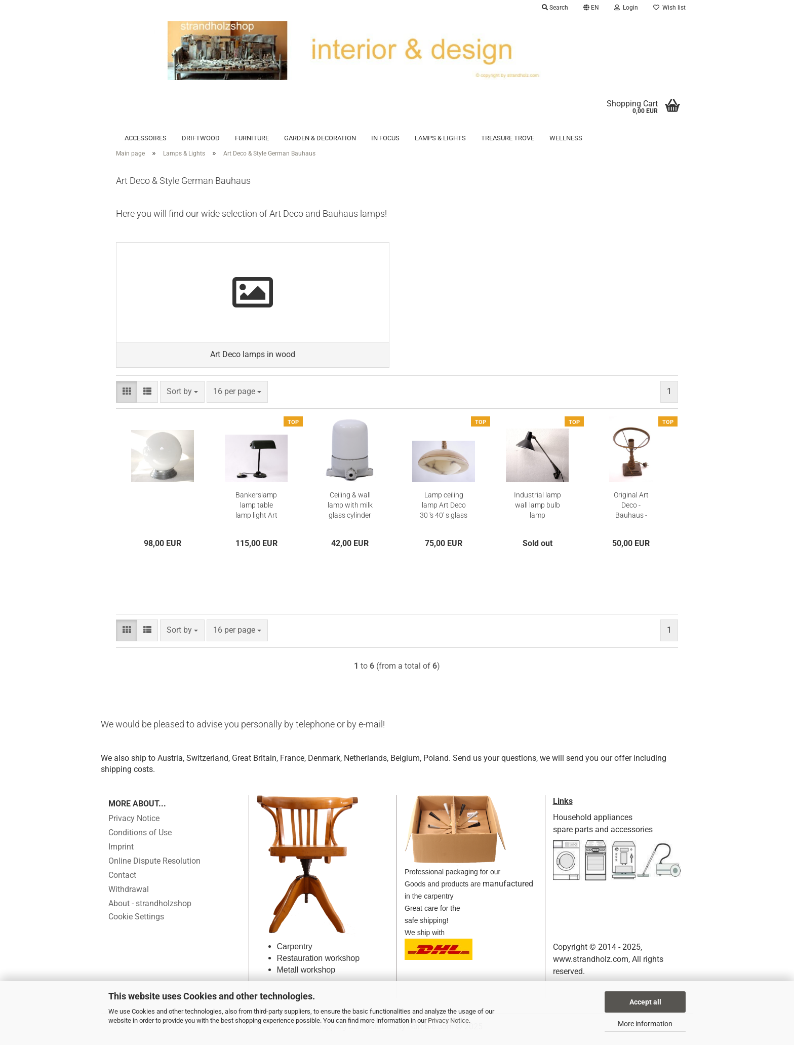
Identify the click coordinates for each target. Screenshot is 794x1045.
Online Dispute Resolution (154, 867)
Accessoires (146, 138)
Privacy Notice (448, 1020)
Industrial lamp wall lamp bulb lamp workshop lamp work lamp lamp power (537, 511)
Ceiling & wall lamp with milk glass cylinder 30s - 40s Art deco (350, 511)
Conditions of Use (140, 838)
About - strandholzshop (149, 909)
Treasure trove (507, 138)
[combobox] (182, 397)
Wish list (669, 7)
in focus (385, 138)
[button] (591, 7)
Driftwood (201, 138)
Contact (122, 881)
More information (645, 1024)
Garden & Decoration (320, 138)
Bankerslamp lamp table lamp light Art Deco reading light (256, 511)
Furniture (252, 138)
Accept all (645, 1002)
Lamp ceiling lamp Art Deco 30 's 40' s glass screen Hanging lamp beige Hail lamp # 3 (443, 511)
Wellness (565, 138)
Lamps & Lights (440, 138)
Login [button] (626, 7)
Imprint (121, 853)
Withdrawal (128, 895)
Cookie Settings (136, 922)
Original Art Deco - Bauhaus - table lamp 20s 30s (631, 511)
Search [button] (555, 7)
